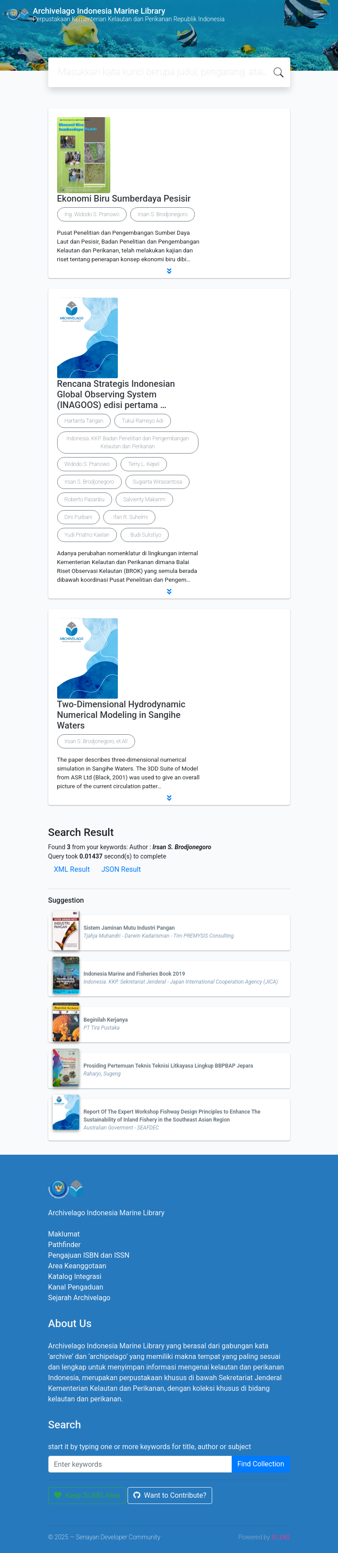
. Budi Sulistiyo (144, 535)
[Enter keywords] (140, 1464)
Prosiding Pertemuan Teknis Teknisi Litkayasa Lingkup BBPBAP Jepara (168, 1066)
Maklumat (64, 1234)
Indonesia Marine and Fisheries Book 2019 (134, 974)
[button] (169, 271)
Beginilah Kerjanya (106, 1020)
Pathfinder (64, 1244)
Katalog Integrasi (75, 1276)
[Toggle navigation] (318, 14)
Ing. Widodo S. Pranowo (92, 214)
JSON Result (121, 869)
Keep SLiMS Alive (87, 1495)
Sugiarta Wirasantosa (158, 482)
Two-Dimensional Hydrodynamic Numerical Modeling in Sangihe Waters (121, 715)
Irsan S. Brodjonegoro (162, 214)
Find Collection (260, 1464)
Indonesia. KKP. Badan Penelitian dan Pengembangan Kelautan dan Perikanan (127, 442)
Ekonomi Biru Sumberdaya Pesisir (124, 198)
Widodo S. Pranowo (87, 464)
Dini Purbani (78, 517)
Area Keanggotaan (77, 1266)
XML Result (72, 869)
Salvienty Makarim (144, 499)
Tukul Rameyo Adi (142, 421)
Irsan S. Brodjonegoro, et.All (96, 741)
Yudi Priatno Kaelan (87, 535)
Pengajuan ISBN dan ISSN (89, 1255)
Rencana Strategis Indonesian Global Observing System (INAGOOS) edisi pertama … (116, 394)
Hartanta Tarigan (84, 421)
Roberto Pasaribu (85, 499)
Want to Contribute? (169, 1495)
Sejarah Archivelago (79, 1298)
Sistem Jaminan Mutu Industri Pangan (129, 928)
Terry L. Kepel (143, 464)
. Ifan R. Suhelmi (129, 517)
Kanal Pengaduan (76, 1287)
